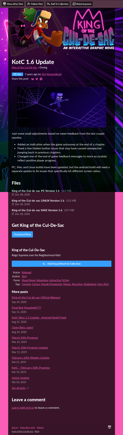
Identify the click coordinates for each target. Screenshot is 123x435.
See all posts (18, 388)
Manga (67, 284)
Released (26, 272)
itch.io (15, 427)
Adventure (42, 280)
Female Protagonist (51, 284)
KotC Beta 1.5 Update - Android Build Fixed (39, 317)
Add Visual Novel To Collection (61, 263)
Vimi (43, 74)
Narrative (77, 284)
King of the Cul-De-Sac (24, 67)
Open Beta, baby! (22, 327)
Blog (37, 431)
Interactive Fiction (59, 280)
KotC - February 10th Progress (31, 367)
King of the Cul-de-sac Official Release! (36, 297)
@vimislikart (54, 74)
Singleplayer (89, 284)
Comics (36, 284)
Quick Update (20, 377)
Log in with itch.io (23, 407)
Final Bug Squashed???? (26, 307)
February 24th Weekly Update (30, 357)
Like (17, 74)
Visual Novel (28, 280)
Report (40, 427)
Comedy (26, 284)
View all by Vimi (27, 427)
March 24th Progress (25, 337)
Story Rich (103, 284)
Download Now (22, 234)
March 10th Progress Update (30, 347)
